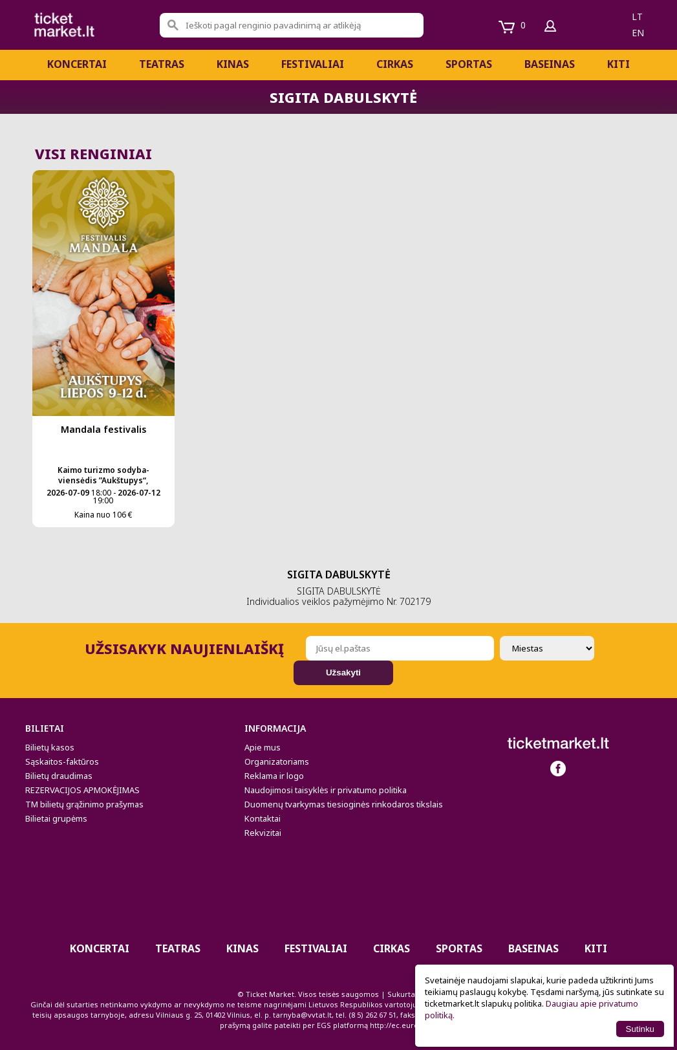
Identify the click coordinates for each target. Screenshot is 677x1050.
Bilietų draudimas (58, 776)
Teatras (161, 64)
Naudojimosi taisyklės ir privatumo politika (325, 790)
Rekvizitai (262, 832)
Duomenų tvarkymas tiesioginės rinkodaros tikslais (343, 804)
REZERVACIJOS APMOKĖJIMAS (82, 790)
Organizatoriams (276, 761)
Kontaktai (262, 818)
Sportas (469, 64)
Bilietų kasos (49, 747)
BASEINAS (549, 64)
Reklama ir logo (274, 776)
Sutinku (640, 1029)
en (638, 33)
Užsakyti (343, 672)
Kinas (233, 64)
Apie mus (262, 747)
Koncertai (77, 64)
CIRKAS (394, 64)
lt (637, 16)
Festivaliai (312, 64)
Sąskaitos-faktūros (62, 761)
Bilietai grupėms (56, 818)
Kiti (618, 64)
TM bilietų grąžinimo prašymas (84, 804)
